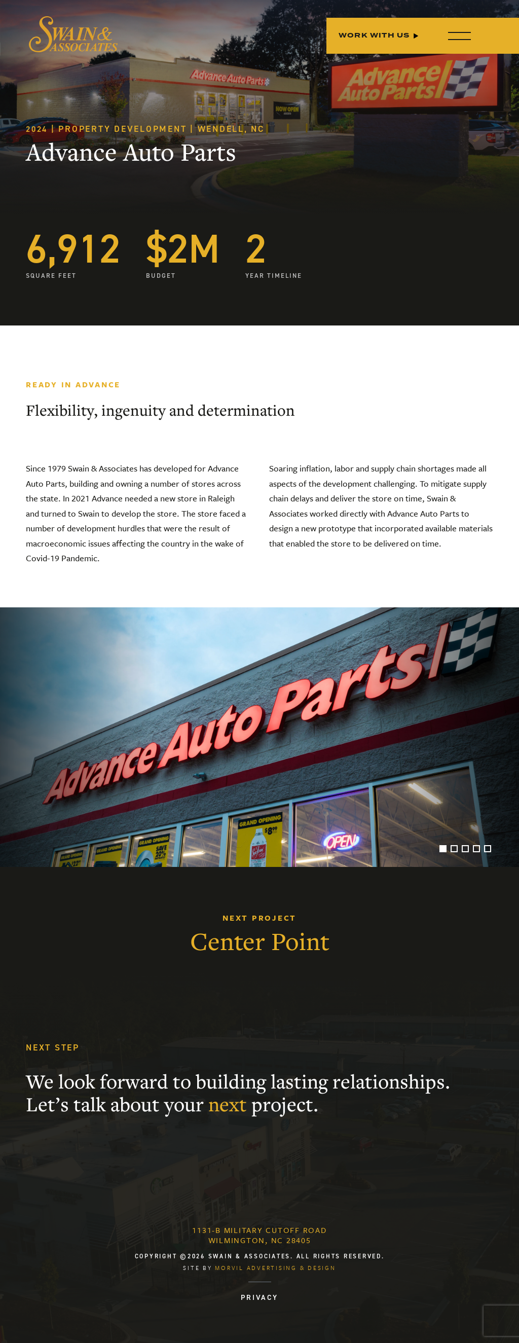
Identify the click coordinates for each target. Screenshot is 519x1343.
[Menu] (456, 36)
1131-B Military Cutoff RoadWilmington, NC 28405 (259, 1235)
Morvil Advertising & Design (275, 1267)
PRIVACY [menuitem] (259, 1297)
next (227, 1104)
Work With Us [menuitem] (374, 36)
